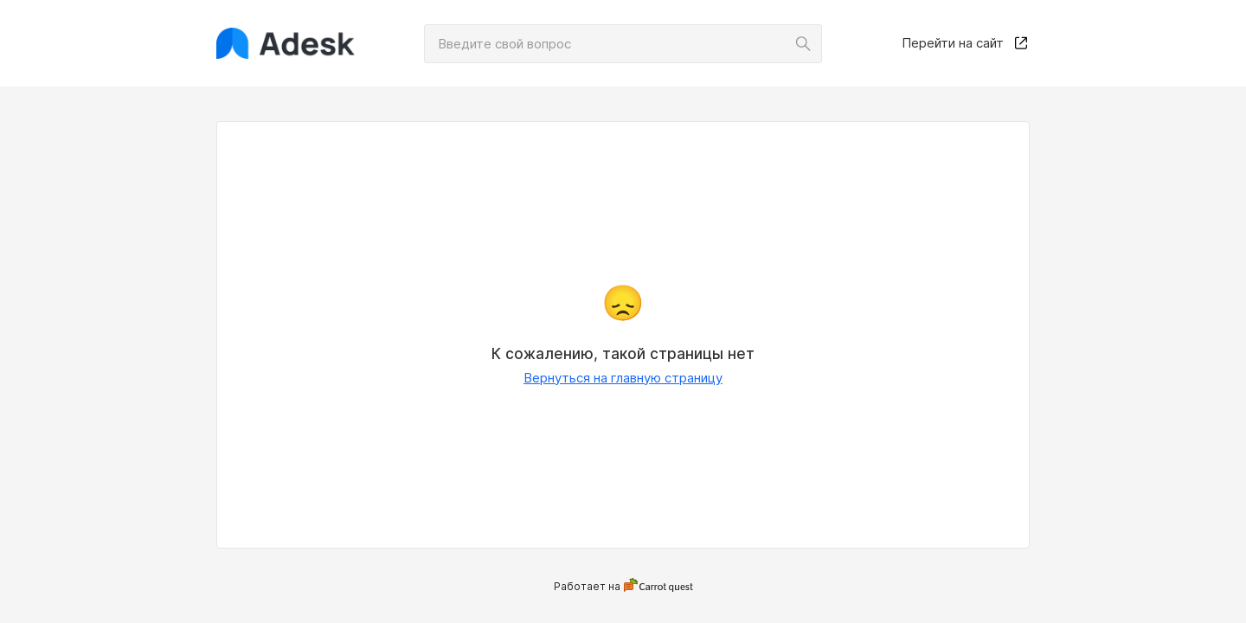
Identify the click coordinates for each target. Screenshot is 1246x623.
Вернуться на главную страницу (623, 377)
